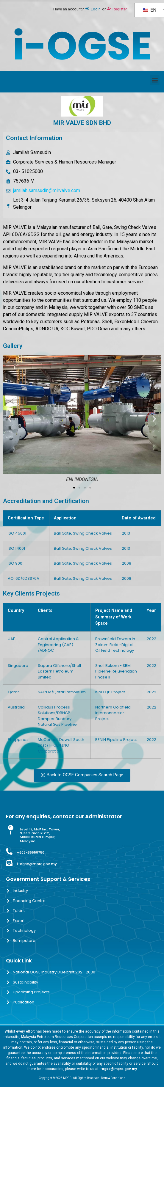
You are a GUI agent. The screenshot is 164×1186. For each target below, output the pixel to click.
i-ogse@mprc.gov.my (37, 863)
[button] (155, 80)
